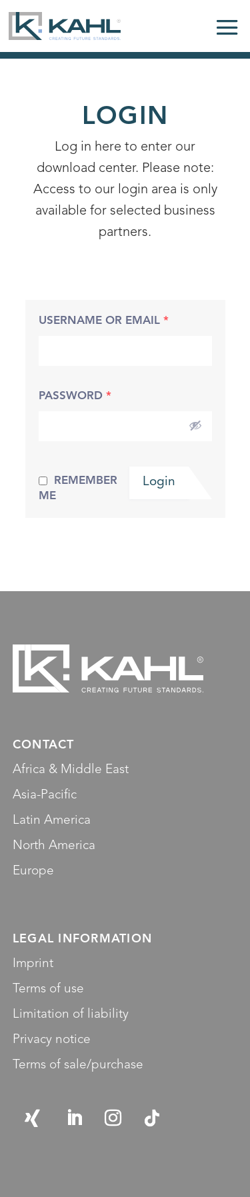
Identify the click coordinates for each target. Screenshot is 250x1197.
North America (54, 846)
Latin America (52, 820)
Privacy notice (52, 1040)
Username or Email (104, 321)
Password (75, 396)
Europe (33, 871)
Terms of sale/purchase (78, 1065)
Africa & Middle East (71, 770)
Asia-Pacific (45, 795)
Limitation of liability (71, 1014)
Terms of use (48, 989)
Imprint (33, 964)
